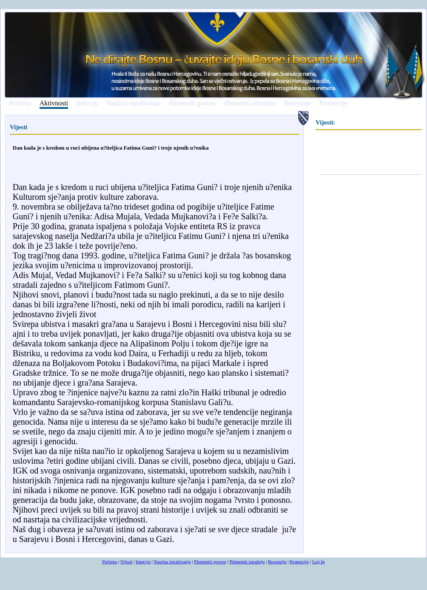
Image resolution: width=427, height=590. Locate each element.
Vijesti (126, 561)
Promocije (333, 103)
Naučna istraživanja (134, 103)
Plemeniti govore (192, 103)
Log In (318, 561)
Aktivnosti (54, 103)
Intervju (87, 103)
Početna (20, 103)
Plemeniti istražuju (249, 103)
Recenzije (297, 103)
